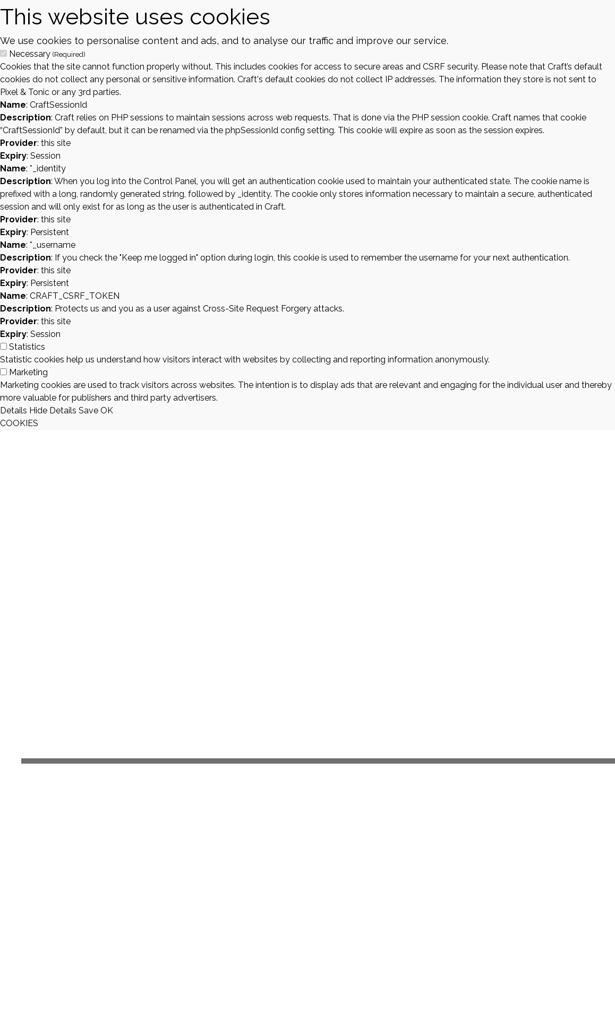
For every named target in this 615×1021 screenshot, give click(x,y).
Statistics (27, 347)
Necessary (47, 54)
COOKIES (19, 423)
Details (13, 410)
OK (106, 410)
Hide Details (52, 410)
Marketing (28, 372)
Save (88, 410)
